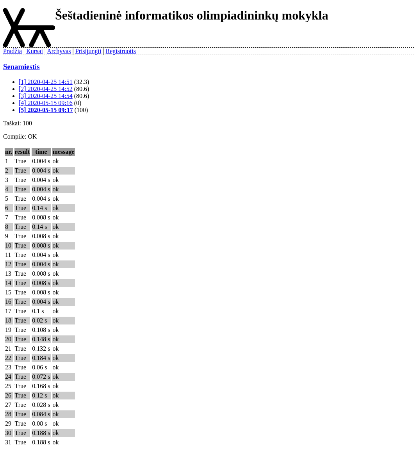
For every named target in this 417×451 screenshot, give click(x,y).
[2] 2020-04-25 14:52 (46, 89)
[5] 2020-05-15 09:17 (46, 110)
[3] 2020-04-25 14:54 (46, 96)
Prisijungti (88, 51)
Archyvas (59, 51)
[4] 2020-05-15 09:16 (46, 103)
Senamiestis (21, 66)
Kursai (34, 51)
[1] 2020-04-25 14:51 (46, 81)
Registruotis (121, 51)
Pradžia (12, 51)
